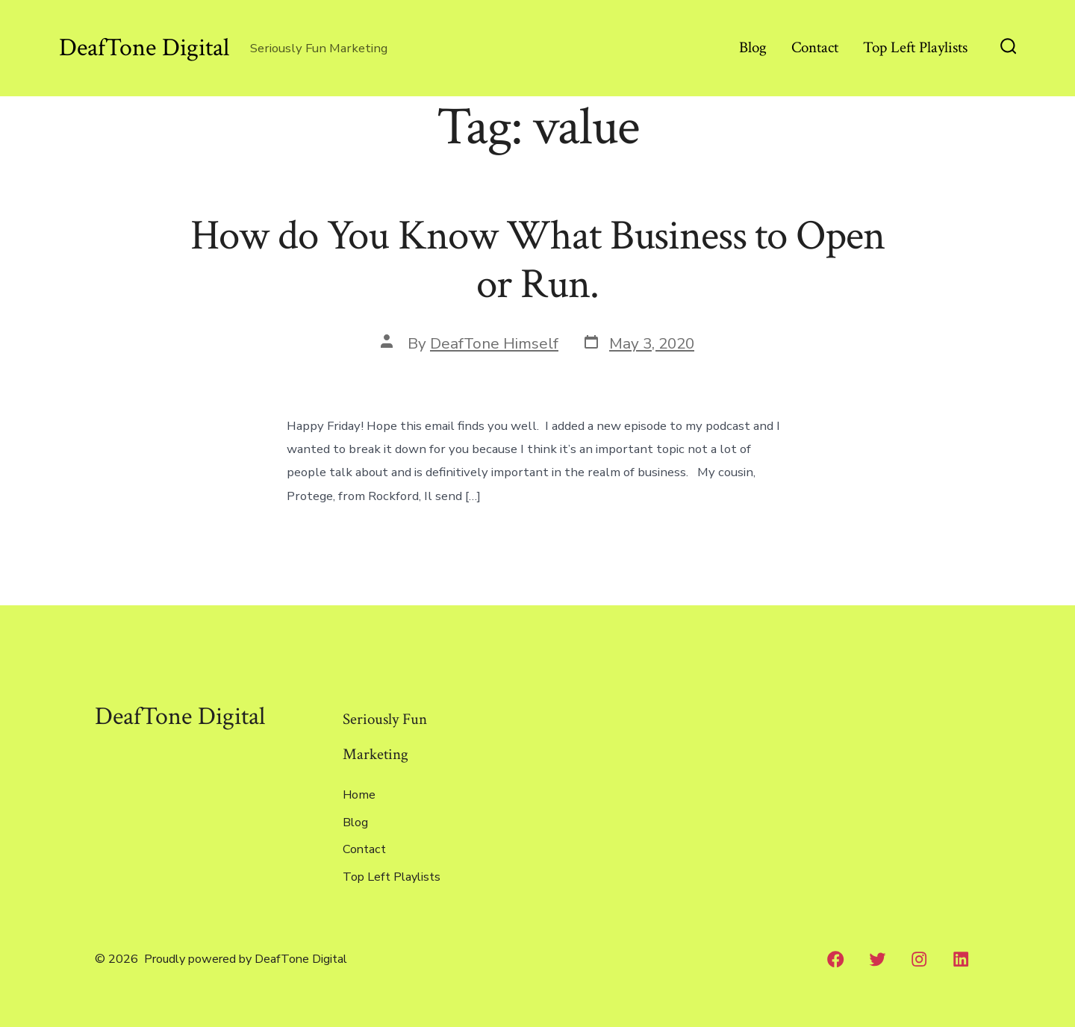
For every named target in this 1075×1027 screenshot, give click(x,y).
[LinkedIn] (960, 959)
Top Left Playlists (915, 47)
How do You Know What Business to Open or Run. (537, 260)
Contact (814, 47)
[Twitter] (878, 959)
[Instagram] (919, 959)
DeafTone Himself (494, 343)
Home (359, 795)
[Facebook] (836, 959)
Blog (753, 47)
